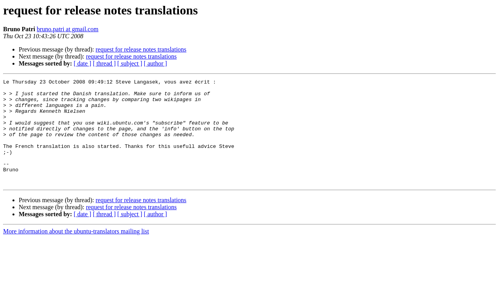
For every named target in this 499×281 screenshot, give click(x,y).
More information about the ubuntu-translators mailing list (76, 252)
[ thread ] (104, 63)
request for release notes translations (141, 49)
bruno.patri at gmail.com (67, 29)
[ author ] (155, 63)
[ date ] (82, 63)
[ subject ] (129, 63)
